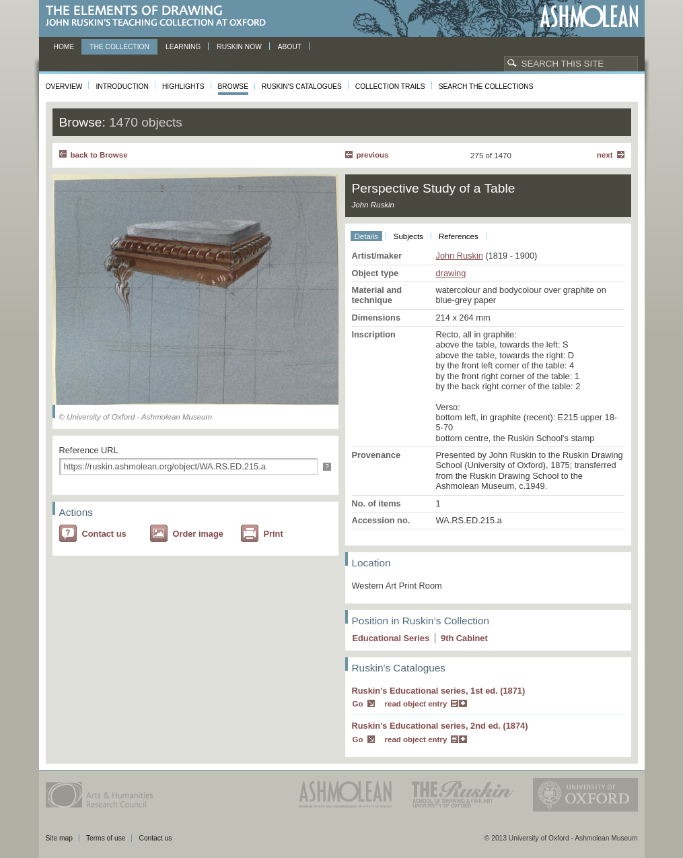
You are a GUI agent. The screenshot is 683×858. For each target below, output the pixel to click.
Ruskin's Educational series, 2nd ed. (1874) (440, 726)
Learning (183, 47)
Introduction (122, 86)
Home (64, 47)
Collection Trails (390, 86)
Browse (233, 86)
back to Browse (99, 155)
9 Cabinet (464, 638)
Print (273, 534)
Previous (373, 155)
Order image (198, 534)
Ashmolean (589, 16)
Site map (59, 838)
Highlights (183, 86)
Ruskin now (239, 47)
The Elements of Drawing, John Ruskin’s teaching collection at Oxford (160, 16)
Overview (64, 86)
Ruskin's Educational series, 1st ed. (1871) (439, 691)
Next (605, 155)
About (289, 47)
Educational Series (391, 638)
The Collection (119, 47)
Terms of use (106, 838)
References (458, 236)
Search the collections (486, 86)
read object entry (416, 704)
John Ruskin (459, 256)
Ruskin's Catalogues (302, 86)
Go (358, 704)
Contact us (104, 534)
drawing (451, 273)
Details (366, 236)
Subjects (408, 236)
